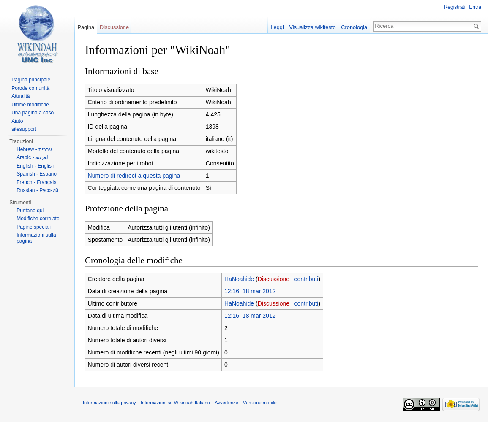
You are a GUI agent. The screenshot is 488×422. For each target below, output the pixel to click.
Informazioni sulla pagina (36, 238)
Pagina (85, 27)
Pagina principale (30, 80)
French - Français (36, 182)
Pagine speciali (33, 227)
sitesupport (23, 129)
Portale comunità (30, 88)
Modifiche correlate (37, 219)
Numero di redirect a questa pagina (134, 175)
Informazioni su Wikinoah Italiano (175, 402)
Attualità (20, 96)
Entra (475, 7)
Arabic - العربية (32, 157)
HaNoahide (239, 279)
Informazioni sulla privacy (109, 402)
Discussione (273, 279)
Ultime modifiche (30, 105)
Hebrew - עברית (34, 149)
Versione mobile (260, 402)
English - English (35, 166)
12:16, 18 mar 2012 (249, 291)
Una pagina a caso (32, 113)
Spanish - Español (36, 174)
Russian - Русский (37, 190)
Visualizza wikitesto (312, 27)
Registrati (455, 7)
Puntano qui (30, 211)
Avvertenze (226, 402)
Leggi (277, 27)
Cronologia (354, 27)
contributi (306, 279)
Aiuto (17, 121)
